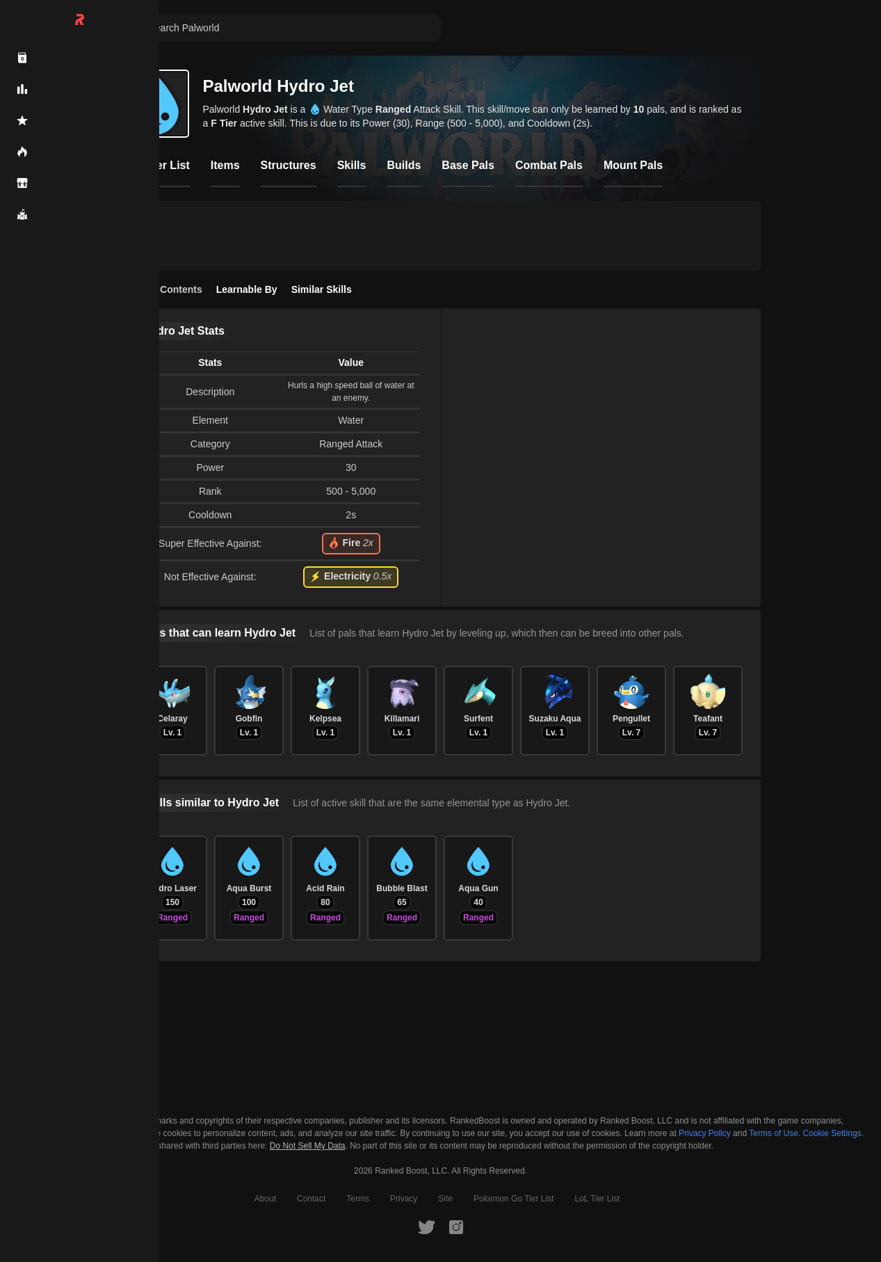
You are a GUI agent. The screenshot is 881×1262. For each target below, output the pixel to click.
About (265, 1199)
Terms (357, 1199)
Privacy (403, 1199)
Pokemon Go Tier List (513, 1199)
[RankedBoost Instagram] (456, 1226)
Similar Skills (321, 289)
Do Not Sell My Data (308, 1146)
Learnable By (246, 289)
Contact (311, 1199)
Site (445, 1199)
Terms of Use (773, 1133)
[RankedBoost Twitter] (426, 1226)
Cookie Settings (832, 1133)
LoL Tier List (597, 1199)
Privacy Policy (705, 1133)
